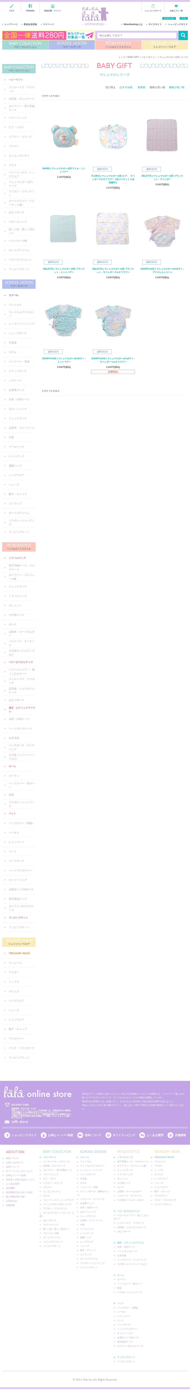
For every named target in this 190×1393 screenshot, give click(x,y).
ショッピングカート (153, 11)
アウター (14, 972)
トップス (14, 981)
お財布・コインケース (22, 427)
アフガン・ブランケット (22, 193)
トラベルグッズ (17, 558)
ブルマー (14, 146)
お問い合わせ (20, 1121)
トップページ (11, 24)
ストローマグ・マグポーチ (22, 681)
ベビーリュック (18, 117)
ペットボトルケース (20, 728)
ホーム (12, 766)
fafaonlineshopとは (133, 24)
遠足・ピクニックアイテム (22, 709)
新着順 (141, 87)
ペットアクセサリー (20, 870)
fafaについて (12, 1158)
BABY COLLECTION (25, 45)
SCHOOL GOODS (72, 45)
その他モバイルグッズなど (22, 652)
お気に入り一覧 (176, 11)
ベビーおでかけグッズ (21, 662)
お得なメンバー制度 (60, 1135)
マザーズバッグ (18, 221)
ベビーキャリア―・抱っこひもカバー (22, 671)
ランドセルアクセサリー (22, 314)
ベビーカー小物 (18, 240)
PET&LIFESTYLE (118, 45)
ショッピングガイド (178, 24)
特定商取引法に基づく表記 (19, 1192)
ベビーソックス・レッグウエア (22, 174)
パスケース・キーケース (22, 643)
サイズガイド (155, 24)
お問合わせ (11, 1201)
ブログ (11, 11)
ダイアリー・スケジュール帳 (22, 576)
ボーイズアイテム (19, 250)
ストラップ (15, 503)
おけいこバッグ (18, 408)
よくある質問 (155, 1135)
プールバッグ (16, 446)
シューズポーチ (18, 333)
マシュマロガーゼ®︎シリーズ (21, 183)
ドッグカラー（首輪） (22, 823)
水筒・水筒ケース (19, 399)
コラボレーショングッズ (22, 522)
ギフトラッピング (124, 1135)
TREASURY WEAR (165, 45)
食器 (11, 794)
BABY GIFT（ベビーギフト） (142, 57)
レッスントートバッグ (22, 323)
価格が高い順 (176, 87)
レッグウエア (16, 475)
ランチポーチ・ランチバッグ (22, 747)
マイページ (48, 24)
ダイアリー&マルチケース (21, 908)
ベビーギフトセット (20, 259)
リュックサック (18, 418)
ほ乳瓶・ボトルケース (22, 98)
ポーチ (13, 624)
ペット (12, 813)
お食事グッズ (16, 389)
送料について (93, 1135)
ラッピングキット (19, 269)
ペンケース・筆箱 (19, 361)
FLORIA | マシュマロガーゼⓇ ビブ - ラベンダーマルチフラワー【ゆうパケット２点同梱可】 (113, 179)
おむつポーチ (16, 212)
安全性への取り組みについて (20, 1179)
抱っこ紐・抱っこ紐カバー (22, 231)
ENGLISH (169, 18)
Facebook (30, 11)
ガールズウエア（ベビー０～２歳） (22, 202)
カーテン (14, 775)
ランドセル (15, 304)
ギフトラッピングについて (19, 1171)
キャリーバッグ (18, 879)
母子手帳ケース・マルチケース (22, 567)
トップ (121, 57)
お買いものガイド (15, 1162)
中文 (183, 18)
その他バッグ (16, 614)
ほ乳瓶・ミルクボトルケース (22, 690)
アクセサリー (16, 1038)
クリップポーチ (18, 370)
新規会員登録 (30, 24)
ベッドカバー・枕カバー (22, 785)
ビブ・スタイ (16, 127)
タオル (13, 165)
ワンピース (15, 962)
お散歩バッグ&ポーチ (21, 889)
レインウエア (16, 1019)
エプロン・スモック (20, 136)
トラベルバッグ (18, 595)
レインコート (16, 842)
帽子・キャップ (18, 494)
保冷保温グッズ (18, 898)
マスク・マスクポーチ (22, 1048)
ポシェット (15, 605)
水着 (11, 437)
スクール (13, 295)
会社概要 (10, 1188)
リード (13, 851)
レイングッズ (16, 456)
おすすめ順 (125, 87)
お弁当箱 (14, 737)
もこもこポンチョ (19, 155)
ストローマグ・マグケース (22, 89)
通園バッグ (15, 465)
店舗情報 (180, 1135)
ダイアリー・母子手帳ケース (22, 108)
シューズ (14, 484)
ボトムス (14, 991)
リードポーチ (16, 860)
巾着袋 (13, 342)
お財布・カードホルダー (22, 633)
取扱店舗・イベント (52, 11)
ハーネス (14, 832)
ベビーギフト (16, 79)
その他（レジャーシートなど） (22, 756)
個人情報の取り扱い (16, 1196)
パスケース (15, 380)
